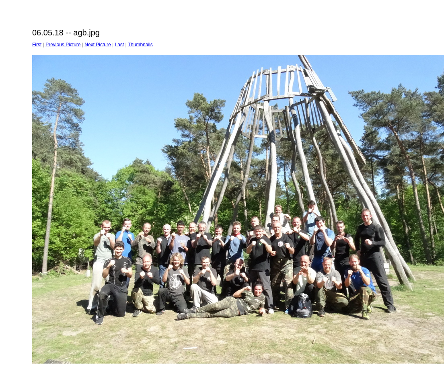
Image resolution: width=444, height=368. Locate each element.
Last (119, 44)
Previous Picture (62, 44)
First (36, 44)
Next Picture (97, 44)
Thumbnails (140, 44)
